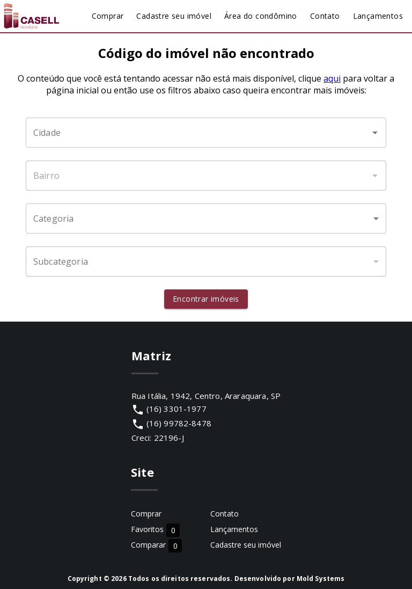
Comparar (156, 545)
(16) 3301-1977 (176, 408)
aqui (332, 78)
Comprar (146, 513)
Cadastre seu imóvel (245, 545)
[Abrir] (374, 132)
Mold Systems (321, 578)
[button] (206, 218)
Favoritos (155, 529)
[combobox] (206, 133)
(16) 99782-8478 (178, 423)
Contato (224, 513)
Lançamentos (234, 529)
